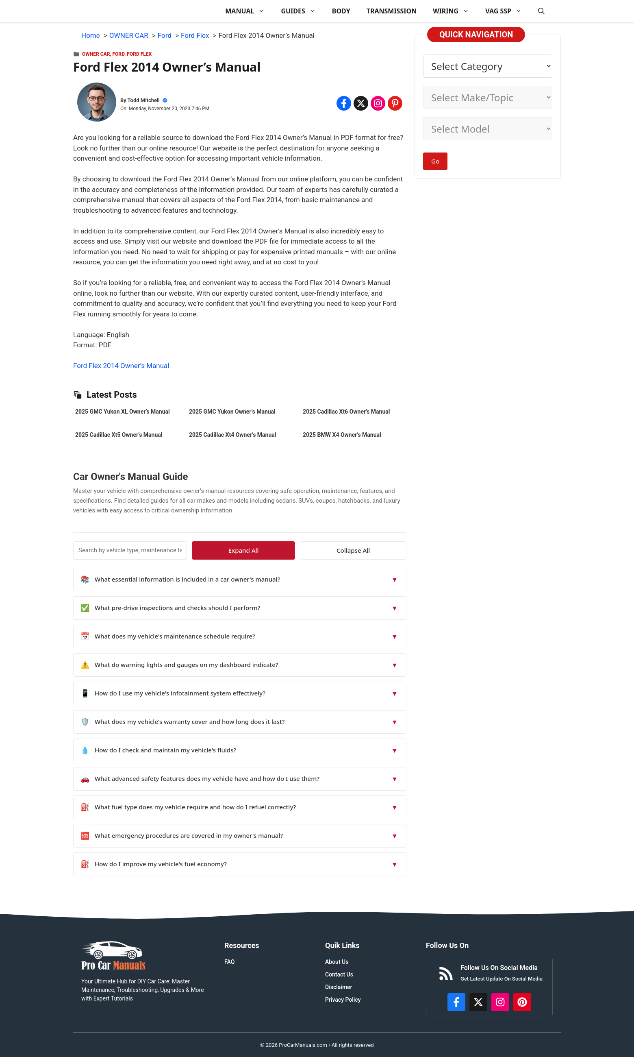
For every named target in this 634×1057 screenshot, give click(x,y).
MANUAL (249, 11)
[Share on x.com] (361, 103)
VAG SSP (507, 11)
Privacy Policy (343, 999)
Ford (119, 54)
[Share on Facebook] (344, 103)
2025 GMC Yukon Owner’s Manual (232, 411)
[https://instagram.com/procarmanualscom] (500, 1002)
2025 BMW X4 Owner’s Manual (342, 435)
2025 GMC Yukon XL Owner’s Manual (122, 411)
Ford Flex (139, 54)
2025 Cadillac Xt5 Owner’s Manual (118, 435)
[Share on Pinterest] (395, 103)
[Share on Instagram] (378, 103)
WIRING (455, 11)
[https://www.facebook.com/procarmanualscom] (456, 1002)
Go (435, 161)
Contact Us (339, 974)
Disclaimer (338, 987)
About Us (336, 962)
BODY (341, 11)
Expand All (332, 550)
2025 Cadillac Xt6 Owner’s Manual (346, 411)
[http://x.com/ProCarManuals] (478, 1002)
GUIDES (302, 11)
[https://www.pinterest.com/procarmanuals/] (522, 1002)
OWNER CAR (96, 54)
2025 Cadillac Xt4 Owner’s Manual (232, 435)
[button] (541, 11)
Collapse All (383, 550)
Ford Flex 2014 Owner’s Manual (121, 366)
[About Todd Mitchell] (96, 104)
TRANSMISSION (392, 11)
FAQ (229, 962)
